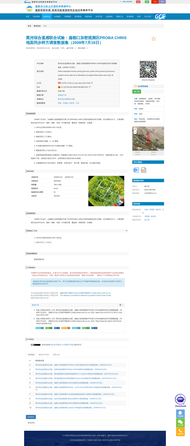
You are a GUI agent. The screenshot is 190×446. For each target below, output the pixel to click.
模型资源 (88, 16)
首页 (27, 16)
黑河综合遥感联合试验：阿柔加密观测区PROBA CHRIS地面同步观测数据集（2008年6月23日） (72, 369)
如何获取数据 (140, 86)
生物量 (150, 99)
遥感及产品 (62, 95)
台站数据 (57, 16)
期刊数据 (78, 16)
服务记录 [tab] (56, 355)
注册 (138, 2)
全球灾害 (98, 16)
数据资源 (46, 16)
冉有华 (72, 103)
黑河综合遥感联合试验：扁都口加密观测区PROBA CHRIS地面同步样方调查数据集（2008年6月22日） (74, 365)
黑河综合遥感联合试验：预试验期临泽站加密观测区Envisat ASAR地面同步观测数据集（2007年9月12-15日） (77, 378)
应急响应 (109, 16)
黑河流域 (142, 119)
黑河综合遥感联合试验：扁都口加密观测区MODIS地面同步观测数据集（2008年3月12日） (70, 403)
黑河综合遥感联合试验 (66, 99)
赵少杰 (147, 220)
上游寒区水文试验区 (153, 119)
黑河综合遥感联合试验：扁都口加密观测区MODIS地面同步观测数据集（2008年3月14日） (70, 383)
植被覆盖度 (142, 99)
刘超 (59, 103)
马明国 (65, 103)
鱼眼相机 (140, 104)
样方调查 (157, 99)
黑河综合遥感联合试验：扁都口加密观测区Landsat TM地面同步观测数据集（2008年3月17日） (71, 408)
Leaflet (161, 149)
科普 (139, 16)
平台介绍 (147, 16)
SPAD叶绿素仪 (139, 101)
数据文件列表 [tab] (44, 355)
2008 (140, 114)
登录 (147, 2)
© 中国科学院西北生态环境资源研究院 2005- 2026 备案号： (85, 435)
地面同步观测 (150, 101)
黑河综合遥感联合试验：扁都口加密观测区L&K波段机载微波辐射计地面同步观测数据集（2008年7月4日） (76, 394)
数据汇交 (119, 16)
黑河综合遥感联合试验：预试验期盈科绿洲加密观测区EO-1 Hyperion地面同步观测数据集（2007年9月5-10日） (77, 374)
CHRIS (147, 104)
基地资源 (130, 16)
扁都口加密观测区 (140, 121)
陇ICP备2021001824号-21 (117, 435)
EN (162, 2)
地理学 (141, 109)
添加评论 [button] (31, 417)
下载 (136, 91)
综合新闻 (36, 16)
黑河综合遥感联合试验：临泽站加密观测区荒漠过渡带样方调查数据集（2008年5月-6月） (69, 399)
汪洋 (77, 103)
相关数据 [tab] (31, 355)
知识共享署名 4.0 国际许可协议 (63, 345)
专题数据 (67, 16)
